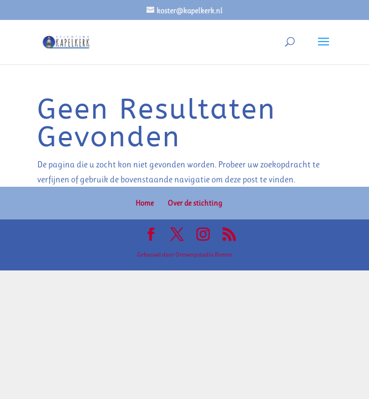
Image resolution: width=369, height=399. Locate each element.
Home (144, 202)
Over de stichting (195, 202)
